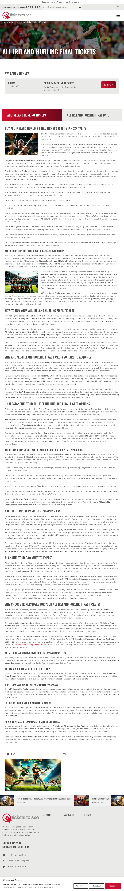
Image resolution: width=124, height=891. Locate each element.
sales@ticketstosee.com (16, 847)
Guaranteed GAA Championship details (28, 645)
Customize (79, 886)
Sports (13, 22)
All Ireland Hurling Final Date (88, 115)
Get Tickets (108, 84)
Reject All (97, 886)
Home (5, 22)
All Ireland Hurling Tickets (26, 115)
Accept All (113, 886)
